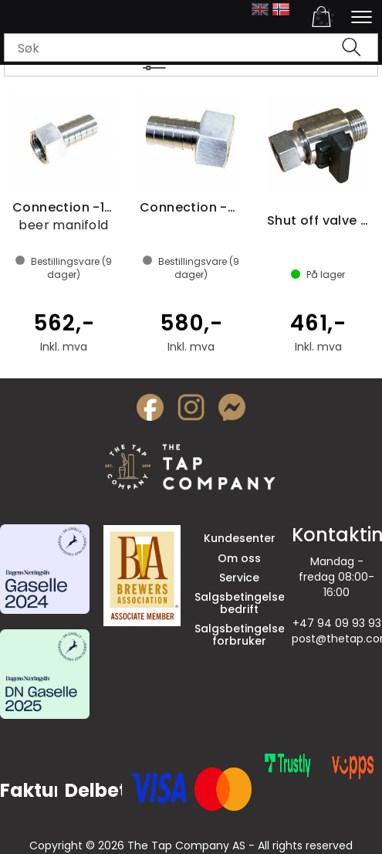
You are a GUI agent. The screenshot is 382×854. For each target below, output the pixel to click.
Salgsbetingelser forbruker (241, 634)
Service (239, 577)
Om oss (239, 558)
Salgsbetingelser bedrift (241, 602)
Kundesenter (240, 538)
